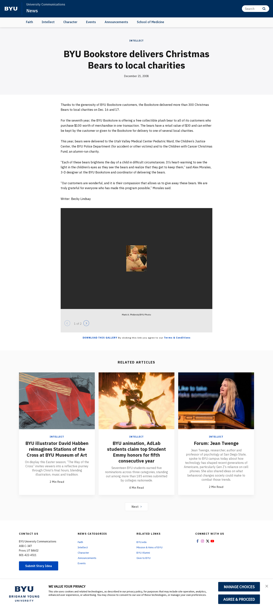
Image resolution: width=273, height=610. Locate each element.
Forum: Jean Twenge (216, 443)
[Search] (255, 8)
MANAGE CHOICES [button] (239, 586)
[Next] (86, 323)
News (32, 11)
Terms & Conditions (177, 337)
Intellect (48, 22)
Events (91, 22)
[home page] (11, 9)
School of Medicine (150, 22)
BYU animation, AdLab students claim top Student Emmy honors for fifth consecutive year (136, 451)
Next (137, 506)
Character (70, 22)
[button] (267, 585)
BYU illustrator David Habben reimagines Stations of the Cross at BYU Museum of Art (57, 449)
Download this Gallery (100, 337)
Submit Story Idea (38, 565)
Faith (29, 22)
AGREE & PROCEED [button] (239, 599)
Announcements (116, 22)
